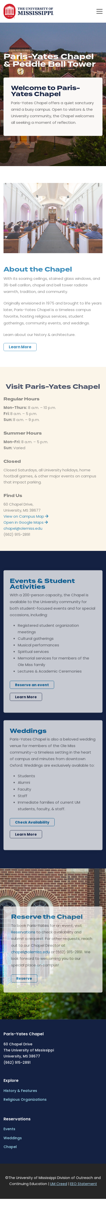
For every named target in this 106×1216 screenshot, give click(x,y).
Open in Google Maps (26, 526)
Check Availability (32, 825)
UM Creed (58, 1183)
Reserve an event (32, 688)
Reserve (24, 982)
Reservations (23, 936)
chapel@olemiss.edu (23, 532)
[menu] (99, 11)
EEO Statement (83, 1183)
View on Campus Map (26, 520)
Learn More (20, 350)
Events (9, 1128)
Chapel (10, 1146)
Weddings (13, 1138)
